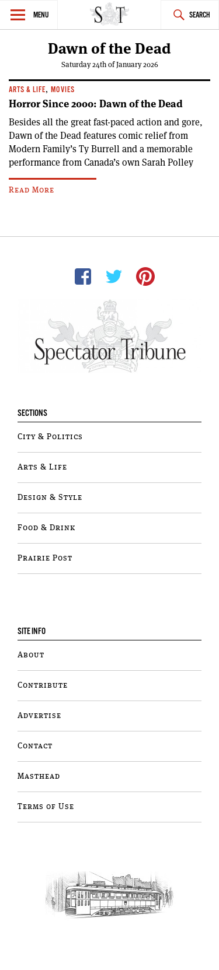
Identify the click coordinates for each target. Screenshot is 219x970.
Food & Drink (46, 528)
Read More (31, 190)
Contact (35, 746)
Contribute (43, 685)
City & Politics (50, 437)
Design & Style (50, 497)
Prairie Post (45, 558)
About (31, 655)
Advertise (39, 716)
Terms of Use (46, 807)
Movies (63, 90)
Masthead (39, 776)
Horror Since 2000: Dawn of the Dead (96, 103)
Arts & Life (27, 90)
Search (199, 15)
